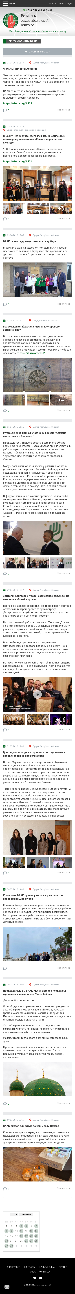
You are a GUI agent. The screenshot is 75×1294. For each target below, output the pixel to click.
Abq (45, 10)
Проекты (63, 1267)
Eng (30, 10)
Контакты (29, 1267)
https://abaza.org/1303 (17, 103)
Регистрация (65, 3)
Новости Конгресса (39, 1271)
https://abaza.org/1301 (31, 353)
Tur (35, 10)
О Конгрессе (13, 1267)
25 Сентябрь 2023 (37, 51)
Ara (50, 10)
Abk (40, 10)
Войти (52, 3)
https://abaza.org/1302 (17, 161)
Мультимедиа (47, 1267)
